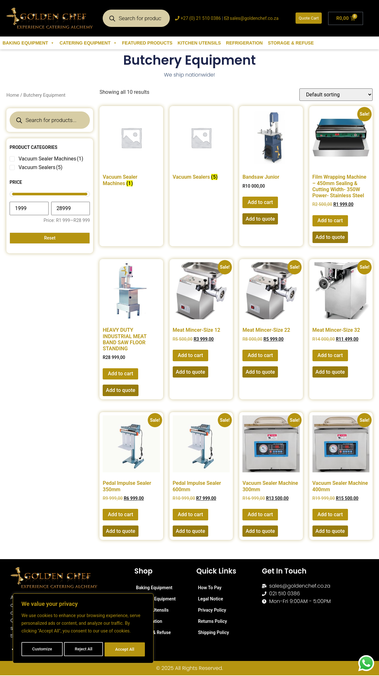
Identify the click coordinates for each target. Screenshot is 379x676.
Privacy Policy (212, 610)
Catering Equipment (88, 43)
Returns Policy (212, 621)
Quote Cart (309, 18)
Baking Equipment (28, 43)
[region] (83, 629)
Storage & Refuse (291, 42)
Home (12, 95)
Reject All (83, 649)
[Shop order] (336, 94)
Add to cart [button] (260, 202)
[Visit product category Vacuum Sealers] (201, 146)
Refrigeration (244, 42)
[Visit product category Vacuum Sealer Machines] (131, 149)
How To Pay (210, 587)
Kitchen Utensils (199, 42)
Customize (41, 649)
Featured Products (147, 42)
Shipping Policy (213, 632)
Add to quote (260, 219)
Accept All (125, 649)
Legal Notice (210, 598)
